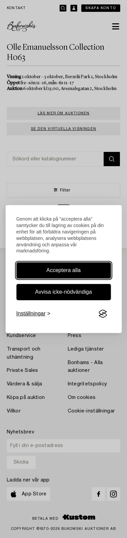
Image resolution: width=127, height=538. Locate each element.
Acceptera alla (63, 270)
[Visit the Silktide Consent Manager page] (102, 314)
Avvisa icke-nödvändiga (63, 292)
